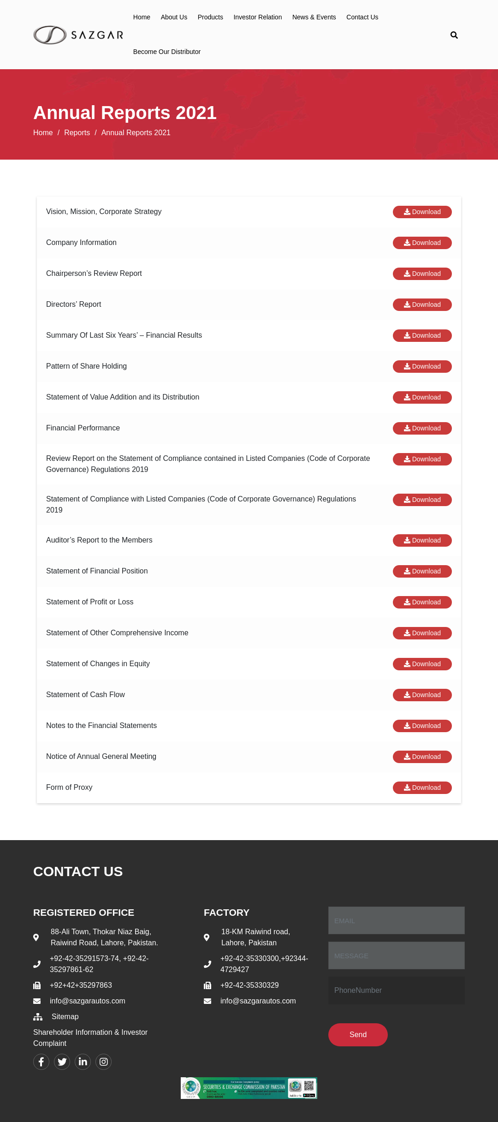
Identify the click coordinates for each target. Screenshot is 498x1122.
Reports (77, 133)
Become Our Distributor (167, 51)
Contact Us (362, 17)
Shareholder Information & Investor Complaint (90, 1037)
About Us (174, 17)
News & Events (314, 17)
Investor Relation (257, 17)
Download (422, 211)
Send (358, 1034)
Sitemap (65, 1017)
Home (141, 17)
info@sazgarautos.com (87, 1001)
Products (210, 17)
